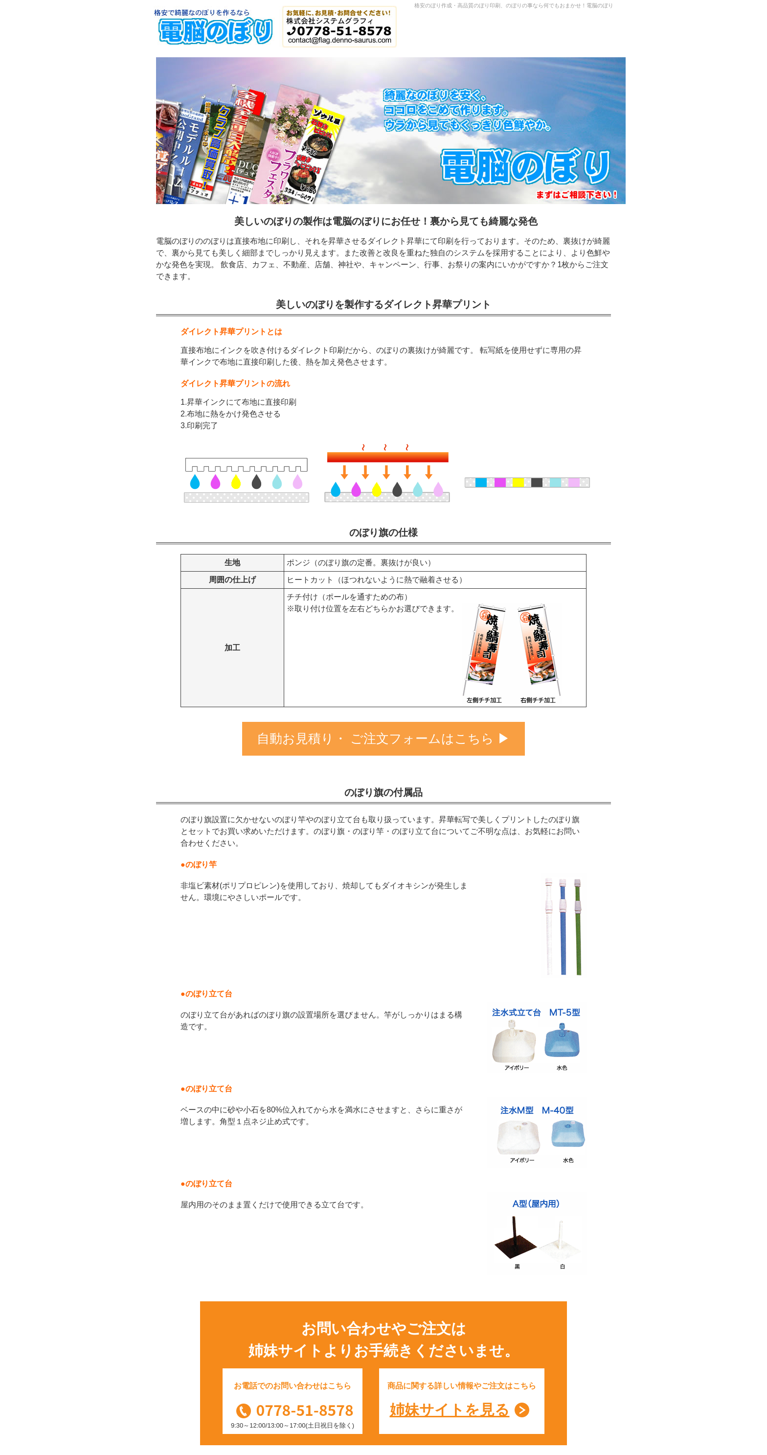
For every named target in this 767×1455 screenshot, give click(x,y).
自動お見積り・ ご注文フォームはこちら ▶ (383, 738)
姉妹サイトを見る (450, 1410)
